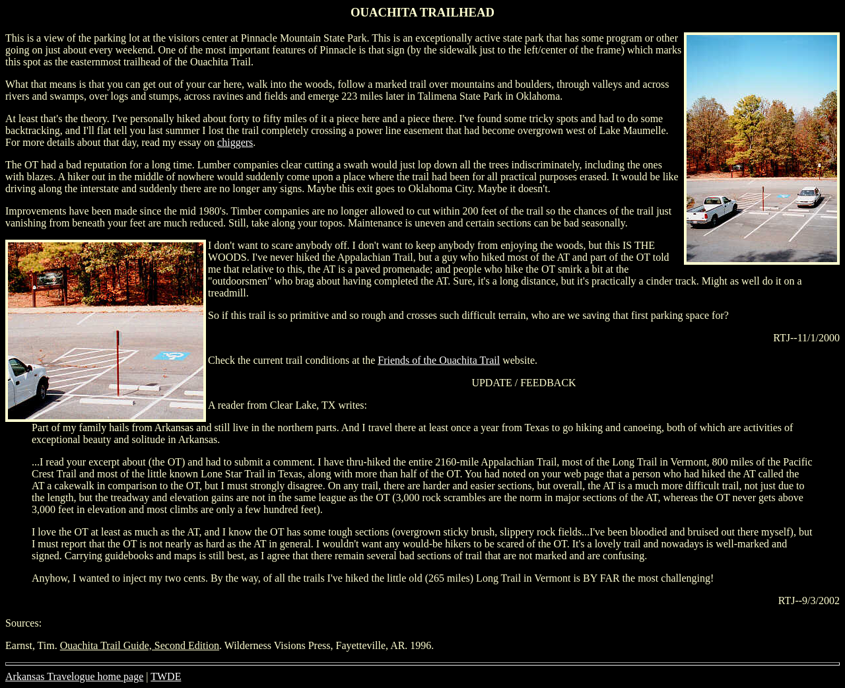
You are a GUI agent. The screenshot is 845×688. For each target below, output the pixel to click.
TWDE (166, 676)
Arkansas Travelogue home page (74, 676)
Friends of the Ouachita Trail (439, 360)
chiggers (235, 142)
